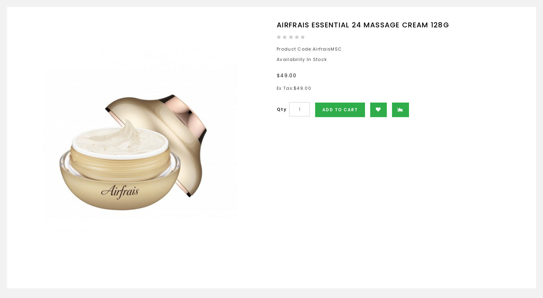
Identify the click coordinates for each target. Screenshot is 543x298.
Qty (282, 109)
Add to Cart (340, 110)
